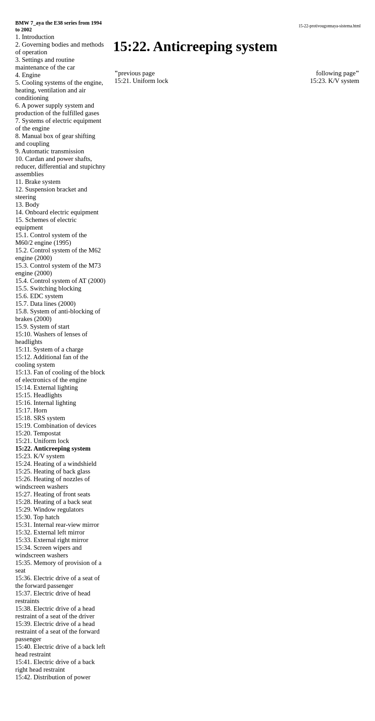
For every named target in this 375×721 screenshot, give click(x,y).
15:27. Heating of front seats (52, 494)
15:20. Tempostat (38, 433)
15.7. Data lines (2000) (45, 303)
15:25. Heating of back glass (52, 471)
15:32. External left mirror (50, 532)
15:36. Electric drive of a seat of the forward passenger (57, 581)
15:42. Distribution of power (53, 677)
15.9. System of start (42, 326)
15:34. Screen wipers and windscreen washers (48, 551)
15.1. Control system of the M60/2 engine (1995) (51, 238)
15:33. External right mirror (51, 539)
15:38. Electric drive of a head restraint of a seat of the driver (55, 612)
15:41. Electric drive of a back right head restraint (55, 665)
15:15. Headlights (38, 395)
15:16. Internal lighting (45, 402)
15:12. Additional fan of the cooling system (51, 360)
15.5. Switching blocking (48, 288)
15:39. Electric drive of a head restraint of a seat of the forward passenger (57, 631)
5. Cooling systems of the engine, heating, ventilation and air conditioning (59, 90)
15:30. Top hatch (37, 517)
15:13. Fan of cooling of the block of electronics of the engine (60, 376)
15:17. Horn (31, 410)
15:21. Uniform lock (42, 440)
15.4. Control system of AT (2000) (60, 280)
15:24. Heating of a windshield (55, 463)
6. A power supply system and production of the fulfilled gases (57, 109)
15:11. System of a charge (49, 349)
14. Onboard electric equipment (57, 212)
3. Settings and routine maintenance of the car (45, 63)
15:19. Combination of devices (55, 425)
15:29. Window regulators (49, 509)
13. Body (27, 204)
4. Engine (27, 74)
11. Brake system (38, 181)
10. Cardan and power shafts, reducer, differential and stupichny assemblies (60, 166)
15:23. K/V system (40, 456)
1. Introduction (34, 36)
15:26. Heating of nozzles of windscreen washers (52, 482)
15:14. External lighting (46, 387)
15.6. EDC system (39, 296)
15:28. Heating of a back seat (53, 501)
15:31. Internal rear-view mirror (57, 524)
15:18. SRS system (40, 417)
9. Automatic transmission (49, 151)
